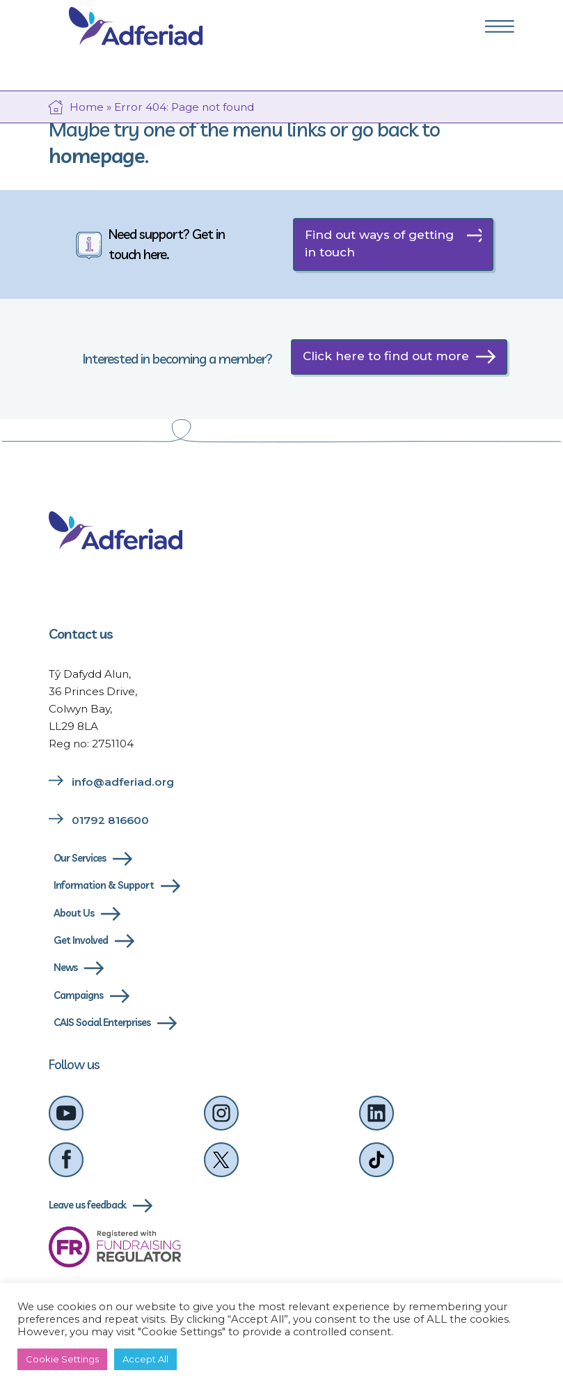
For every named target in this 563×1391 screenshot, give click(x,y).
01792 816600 (110, 820)
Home (87, 107)
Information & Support (104, 885)
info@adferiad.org (123, 781)
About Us (74, 913)
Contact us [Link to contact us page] (81, 633)
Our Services (80, 858)
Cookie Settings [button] (62, 1359)
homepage (97, 155)
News (65, 967)
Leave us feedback (87, 1205)
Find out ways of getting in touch (379, 243)
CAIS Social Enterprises (102, 1022)
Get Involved (81, 940)
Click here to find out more (386, 356)
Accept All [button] (145, 1359)
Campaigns (78, 995)
